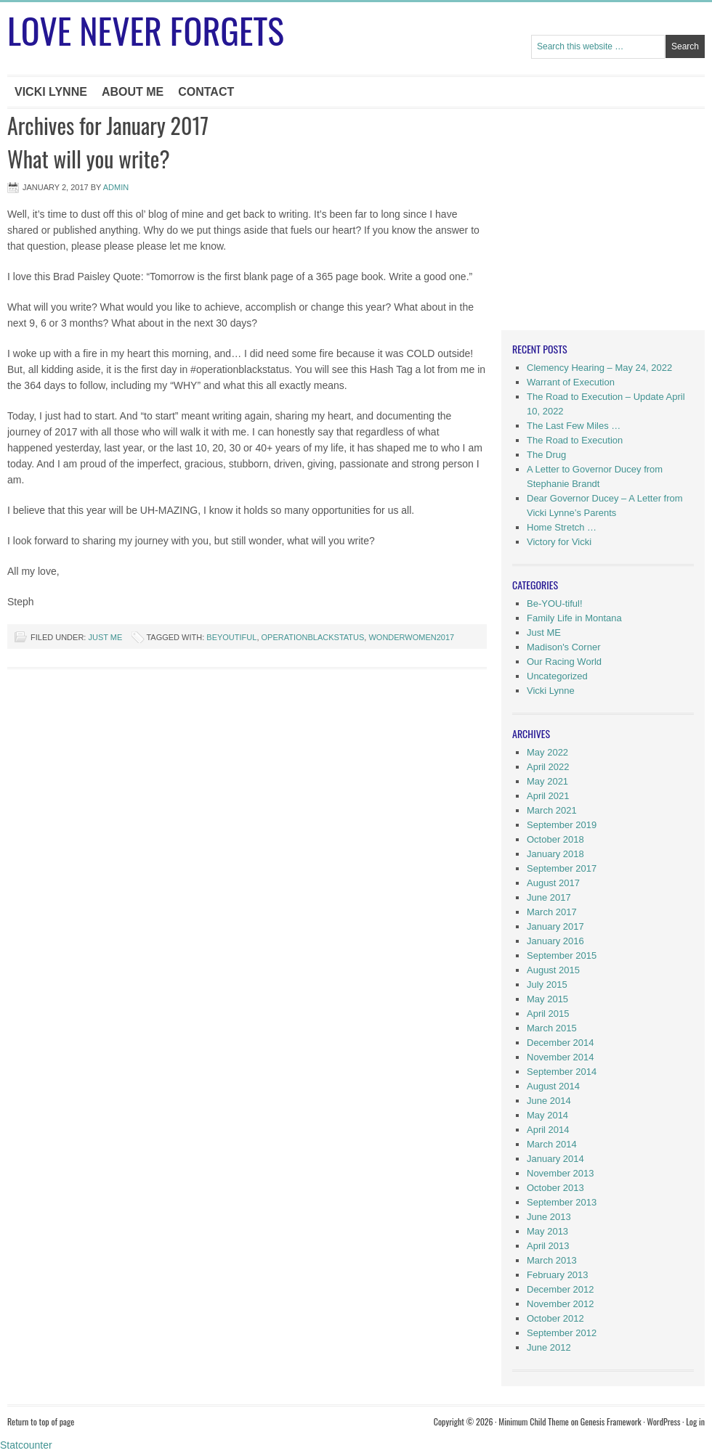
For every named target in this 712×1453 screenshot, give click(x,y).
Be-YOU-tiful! (555, 603)
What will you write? (88, 158)
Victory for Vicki (559, 541)
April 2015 (548, 1013)
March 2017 (552, 911)
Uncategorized (557, 676)
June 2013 (549, 1216)
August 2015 (553, 970)
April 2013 (548, 1245)
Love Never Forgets (145, 30)
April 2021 (548, 795)
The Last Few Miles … (573, 425)
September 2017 (561, 868)
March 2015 (552, 1028)
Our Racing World (564, 661)
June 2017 (549, 897)
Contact (206, 92)
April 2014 (548, 1129)
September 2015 (561, 955)
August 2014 (553, 1086)
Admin (116, 187)
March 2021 (552, 810)
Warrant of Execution (571, 382)
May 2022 (547, 752)
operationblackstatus (313, 637)
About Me (132, 92)
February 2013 (557, 1274)
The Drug (546, 454)
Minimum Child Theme (533, 1421)
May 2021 (547, 781)
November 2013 (560, 1173)
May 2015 (547, 999)
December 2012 (560, 1289)
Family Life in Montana (574, 618)
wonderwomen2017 (411, 637)
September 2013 (561, 1202)
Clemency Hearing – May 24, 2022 (599, 367)
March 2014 (552, 1144)
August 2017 (553, 882)
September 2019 (561, 824)
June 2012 (549, 1347)
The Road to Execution (575, 440)
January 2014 (555, 1158)
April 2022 (548, 766)
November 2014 (560, 1057)
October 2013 (555, 1187)
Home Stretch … (561, 527)
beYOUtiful (231, 637)
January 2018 (555, 853)
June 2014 (549, 1100)
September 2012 (561, 1332)
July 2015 (547, 984)
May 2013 (547, 1231)
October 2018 (555, 839)
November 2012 (560, 1303)
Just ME (105, 637)
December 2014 (560, 1042)
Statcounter (26, 1445)
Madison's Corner (563, 647)
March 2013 (552, 1260)
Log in (695, 1421)
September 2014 (561, 1071)
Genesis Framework (611, 1421)
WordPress (663, 1421)
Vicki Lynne (51, 92)
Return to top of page (40, 1421)
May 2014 (547, 1115)
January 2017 (555, 926)
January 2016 (555, 941)
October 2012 (555, 1318)
